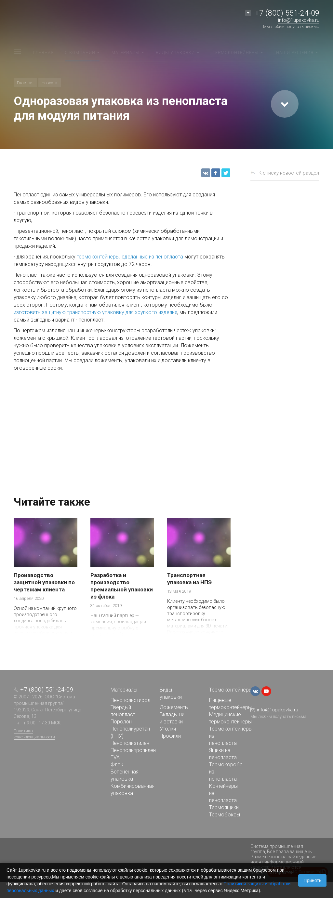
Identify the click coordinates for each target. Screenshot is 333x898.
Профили (170, 736)
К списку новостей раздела (290, 173)
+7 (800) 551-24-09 (287, 13)
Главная (25, 82)
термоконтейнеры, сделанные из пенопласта (130, 257)
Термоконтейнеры (230, 690)
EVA (115, 757)
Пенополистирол (130, 700)
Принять (312, 880)
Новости (50, 82)
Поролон (121, 722)
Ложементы (174, 707)
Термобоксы (224, 815)
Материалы (124, 690)
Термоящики (224, 807)
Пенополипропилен (133, 750)
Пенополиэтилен (130, 743)
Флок (117, 764)
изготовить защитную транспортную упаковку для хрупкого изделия (95, 312)
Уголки (168, 729)
